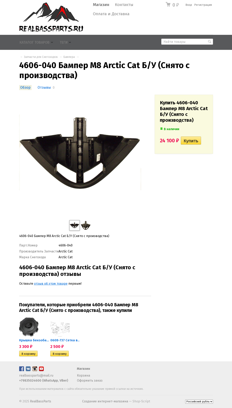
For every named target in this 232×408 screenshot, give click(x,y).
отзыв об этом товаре (51, 283)
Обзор (25, 87)
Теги (64, 42)
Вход (188, 5)
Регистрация (203, 5)
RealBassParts (40, 401)
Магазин (101, 4)
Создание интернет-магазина (105, 401)
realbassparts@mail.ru (36, 375)
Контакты (124, 4)
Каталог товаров (35, 42)
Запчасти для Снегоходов (41, 57)
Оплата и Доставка (111, 13)
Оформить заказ (90, 380)
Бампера (69, 57)
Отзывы (44, 87)
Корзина (83, 375)
